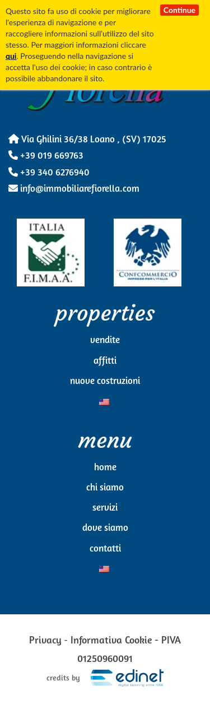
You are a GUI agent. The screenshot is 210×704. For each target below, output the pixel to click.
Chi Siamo (105, 488)
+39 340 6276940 (49, 173)
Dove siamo (105, 528)
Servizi (105, 508)
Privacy (45, 641)
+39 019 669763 (45, 156)
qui (11, 56)
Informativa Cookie (111, 641)
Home (105, 468)
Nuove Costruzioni (105, 381)
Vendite (105, 340)
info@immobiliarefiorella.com (73, 189)
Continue (179, 10)
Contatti (105, 549)
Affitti (105, 361)
